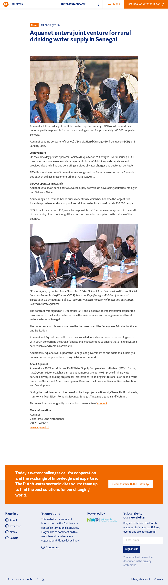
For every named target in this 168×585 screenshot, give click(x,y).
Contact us (52, 547)
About (13, 520)
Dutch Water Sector (73, 4)
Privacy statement (140, 579)
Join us (14, 538)
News (19, 4)
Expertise (15, 526)
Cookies (158, 579)
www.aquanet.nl (39, 427)
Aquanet (102, 403)
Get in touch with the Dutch (146, 4)
